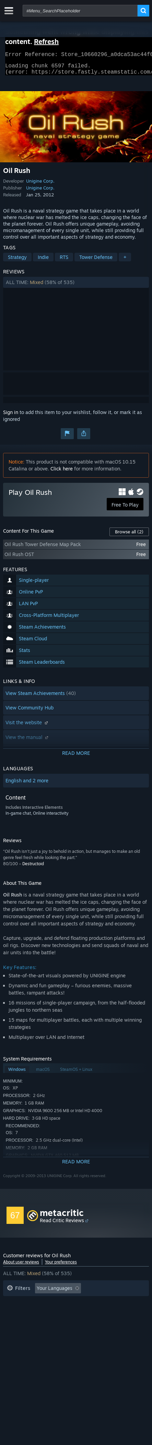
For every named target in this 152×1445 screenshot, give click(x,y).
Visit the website (27, 726)
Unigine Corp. (40, 185)
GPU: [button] (36, 1323)
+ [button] (125, 261)
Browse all (129, 536)
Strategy (17, 261)
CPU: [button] (12, 1323)
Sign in (10, 416)
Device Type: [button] (70, 1323)
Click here (61, 473)
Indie (43, 261)
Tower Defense (96, 261)
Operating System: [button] (108, 1313)
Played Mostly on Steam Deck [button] (40, 1313)
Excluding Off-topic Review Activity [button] (46, 1303)
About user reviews (21, 1266)
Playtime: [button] (110, 1303)
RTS (64, 261)
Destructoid (33, 867)
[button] (76, 286)
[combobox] (80, 11)
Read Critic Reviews (62, 1224)
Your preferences (61, 1266)
